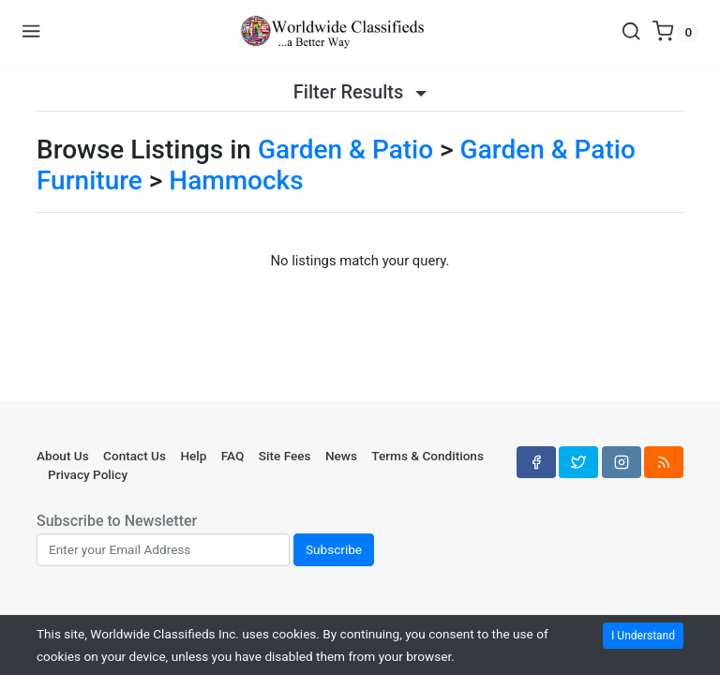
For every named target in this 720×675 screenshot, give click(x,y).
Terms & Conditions (427, 455)
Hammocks (236, 180)
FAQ (233, 455)
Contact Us (134, 455)
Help (193, 455)
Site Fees (285, 455)
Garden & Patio (345, 149)
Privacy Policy (88, 474)
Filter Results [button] (360, 92)
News (341, 455)
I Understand (643, 635)
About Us (63, 455)
